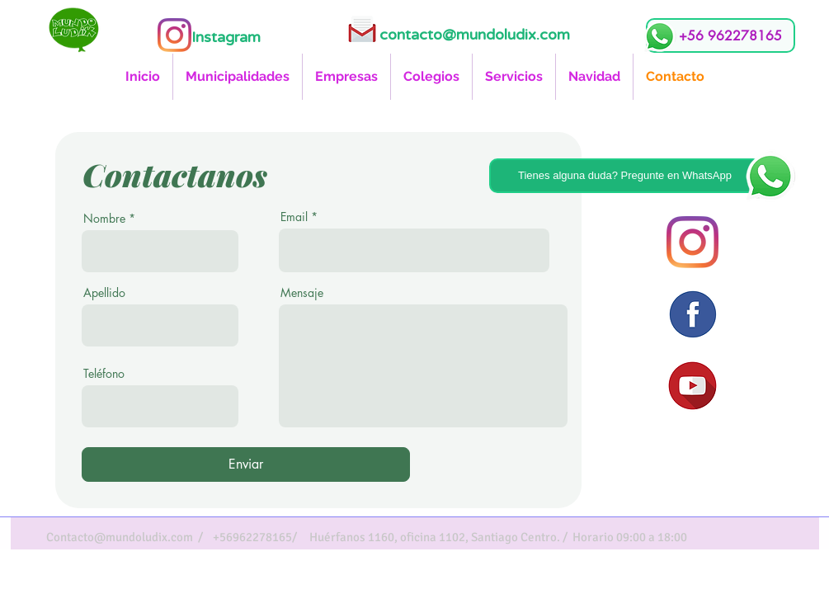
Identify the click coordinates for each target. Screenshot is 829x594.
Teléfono (104, 374)
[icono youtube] (692, 386)
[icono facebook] (692, 314)
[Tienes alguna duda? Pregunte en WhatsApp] (625, 175)
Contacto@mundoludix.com (119, 537)
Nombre (104, 218)
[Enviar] (246, 464)
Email (294, 217)
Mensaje (301, 293)
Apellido (104, 293)
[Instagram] (174, 35)
